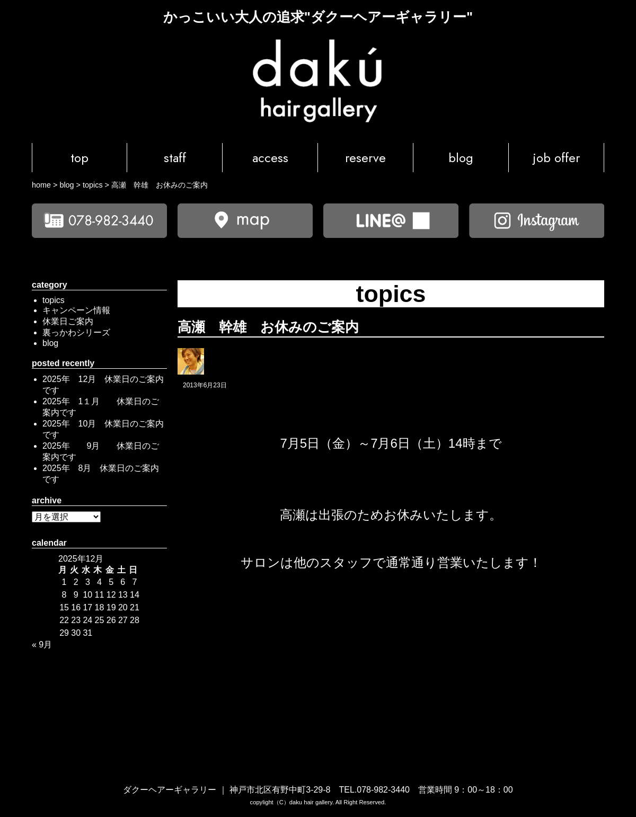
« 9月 (42, 644)
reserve (365, 157)
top (79, 157)
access (270, 157)
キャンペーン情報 (76, 310)
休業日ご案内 (67, 321)
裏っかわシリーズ (76, 332)
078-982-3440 (383, 789)
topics (53, 300)
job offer (556, 157)
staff (175, 157)
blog (460, 157)
